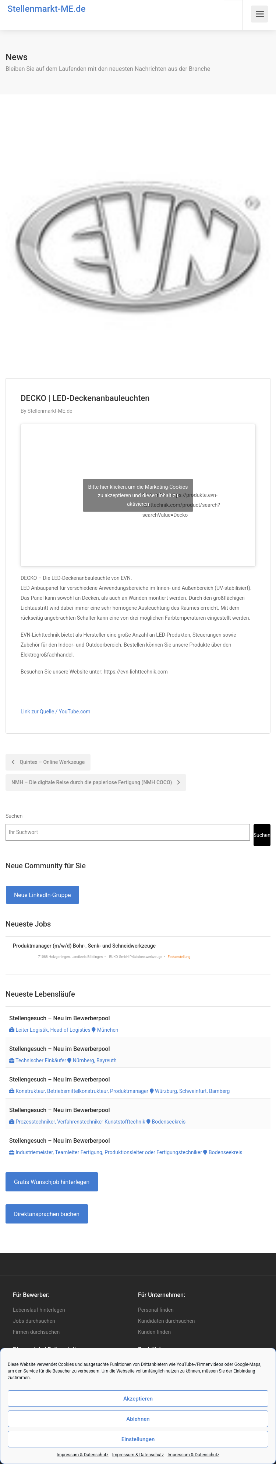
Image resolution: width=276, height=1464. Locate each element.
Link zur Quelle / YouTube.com (56, 711)
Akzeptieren (138, 1398)
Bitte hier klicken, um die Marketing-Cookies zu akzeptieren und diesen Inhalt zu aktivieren (138, 495)
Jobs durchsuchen (34, 1321)
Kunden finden (154, 1332)
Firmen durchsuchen (36, 1332)
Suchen (14, 816)
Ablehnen (137, 1419)
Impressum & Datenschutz (83, 1454)
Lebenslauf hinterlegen (39, 1310)
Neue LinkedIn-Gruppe (42, 895)
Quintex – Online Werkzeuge (48, 762)
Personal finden (156, 1310)
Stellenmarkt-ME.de (46, 9)
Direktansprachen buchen (46, 1214)
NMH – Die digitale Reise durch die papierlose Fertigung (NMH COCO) (95, 782)
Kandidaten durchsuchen (166, 1321)
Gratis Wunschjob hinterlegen (51, 1182)
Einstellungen (138, 1439)
